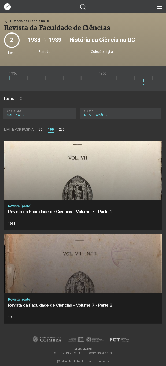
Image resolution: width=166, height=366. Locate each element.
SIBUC (84, 361)
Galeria (39, 113)
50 (41, 129)
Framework (102, 361)
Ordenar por (93, 110)
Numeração (120, 113)
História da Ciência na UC (27, 21)
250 (62, 129)
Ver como (14, 110)
